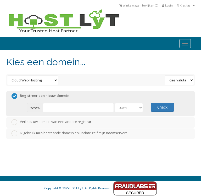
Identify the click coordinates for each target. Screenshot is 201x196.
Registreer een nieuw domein (40, 96)
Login (167, 5)
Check (162, 107)
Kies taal (186, 5)
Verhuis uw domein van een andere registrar (51, 122)
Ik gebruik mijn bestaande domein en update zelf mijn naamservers (69, 133)
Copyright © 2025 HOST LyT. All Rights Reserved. (100, 188)
